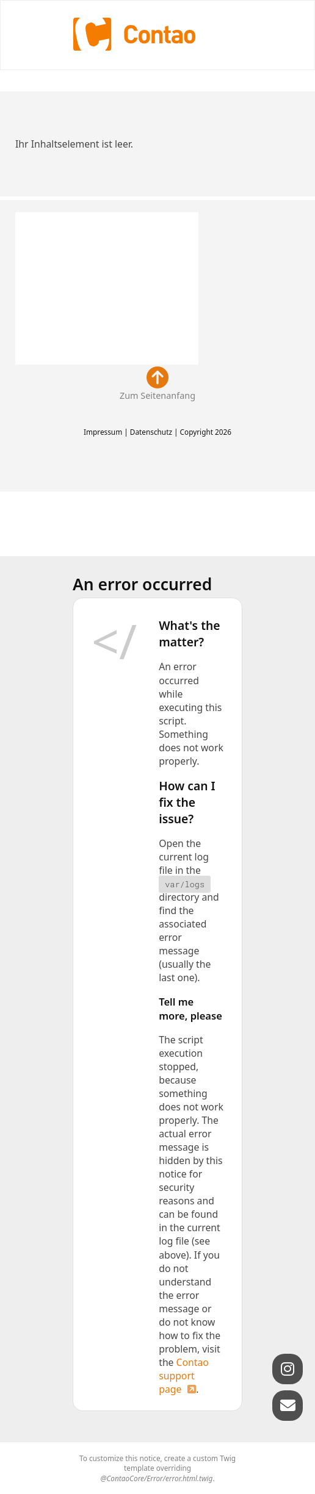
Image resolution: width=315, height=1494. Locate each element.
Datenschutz (151, 432)
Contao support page (184, 1376)
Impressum (103, 432)
